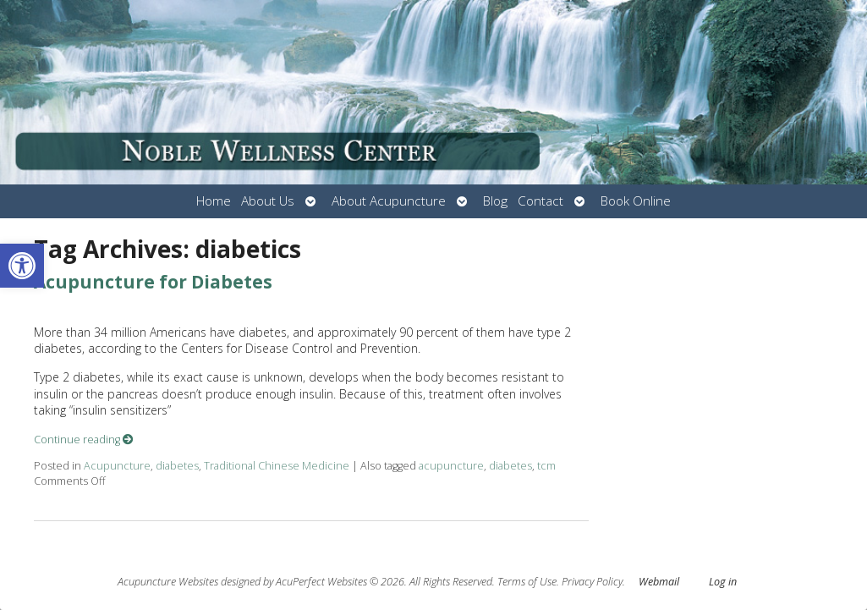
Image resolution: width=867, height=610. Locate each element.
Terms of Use (527, 581)
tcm (546, 466)
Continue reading (84, 439)
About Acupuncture (389, 201)
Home (213, 201)
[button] (22, 266)
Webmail (659, 581)
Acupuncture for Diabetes (153, 282)
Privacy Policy (592, 581)
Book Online (636, 201)
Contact (540, 201)
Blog (495, 201)
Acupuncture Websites (168, 581)
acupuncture (451, 466)
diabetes (177, 466)
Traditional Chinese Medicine (276, 466)
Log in (723, 581)
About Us (267, 201)
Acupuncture (117, 466)
